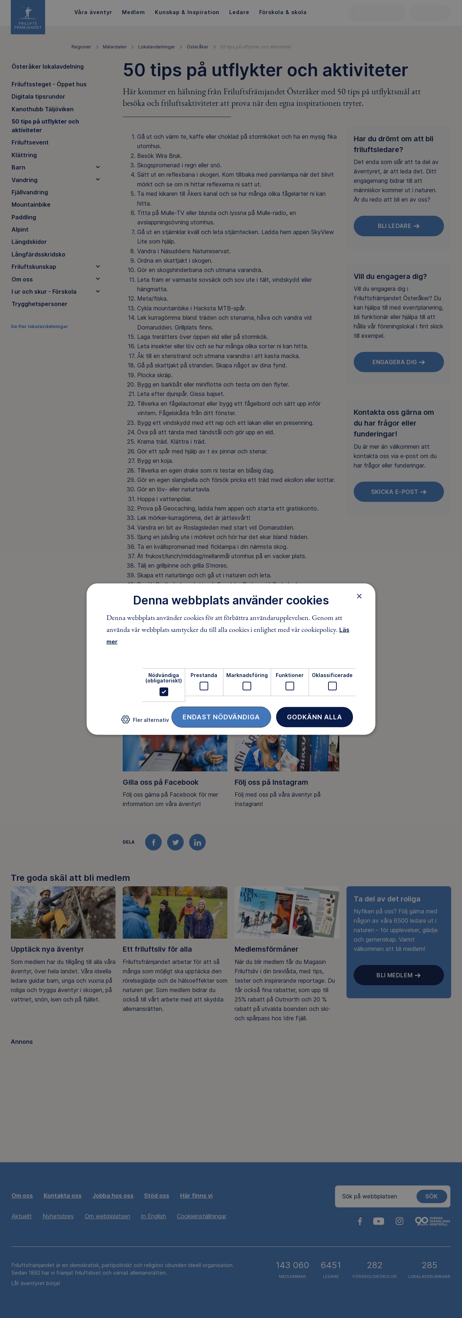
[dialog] (231, 659)
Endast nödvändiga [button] (221, 716)
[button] (145, 722)
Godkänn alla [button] (314, 716)
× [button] (359, 596)
